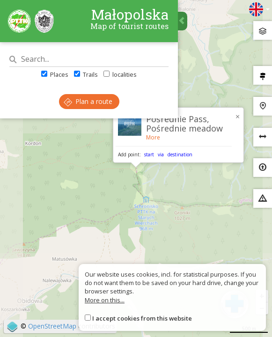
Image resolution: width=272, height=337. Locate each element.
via (161, 154)
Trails (86, 74)
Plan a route (88, 101)
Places (54, 74)
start (149, 154)
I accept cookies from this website (142, 318)
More (153, 137)
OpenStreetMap (52, 326)
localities (120, 74)
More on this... (105, 300)
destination (180, 154)
